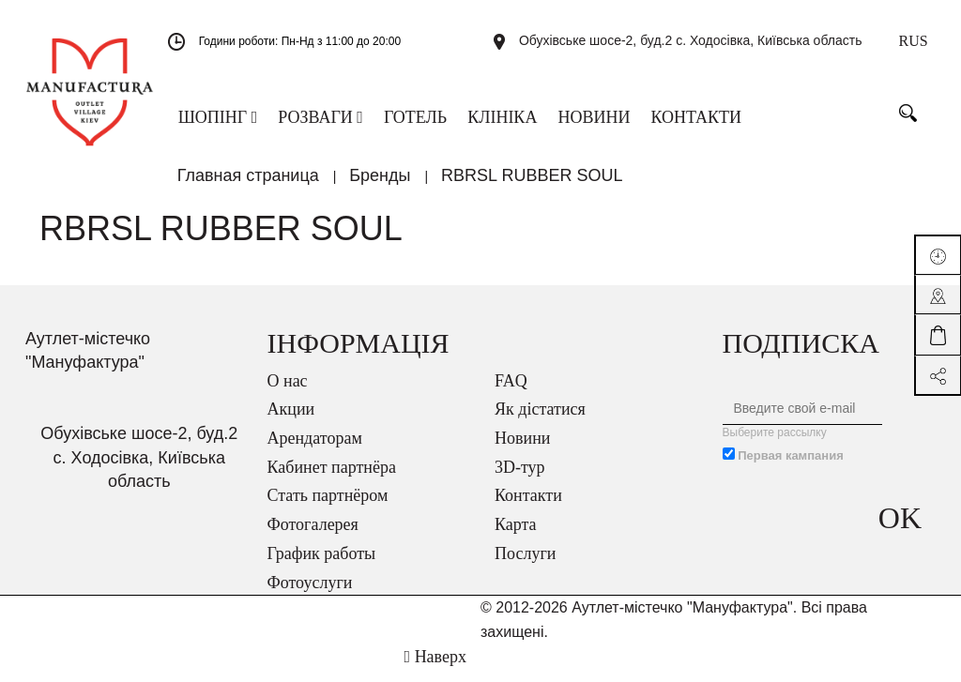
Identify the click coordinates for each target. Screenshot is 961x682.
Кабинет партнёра (331, 479)
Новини (522, 450)
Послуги (525, 565)
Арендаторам (314, 450)
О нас (287, 393)
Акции (291, 421)
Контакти (528, 507)
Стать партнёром (328, 507)
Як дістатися (540, 421)
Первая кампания (791, 468)
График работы (321, 565)
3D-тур (520, 479)
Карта (516, 536)
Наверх (435, 668)
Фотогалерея (312, 536)
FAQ (511, 393)
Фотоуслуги (310, 594)
